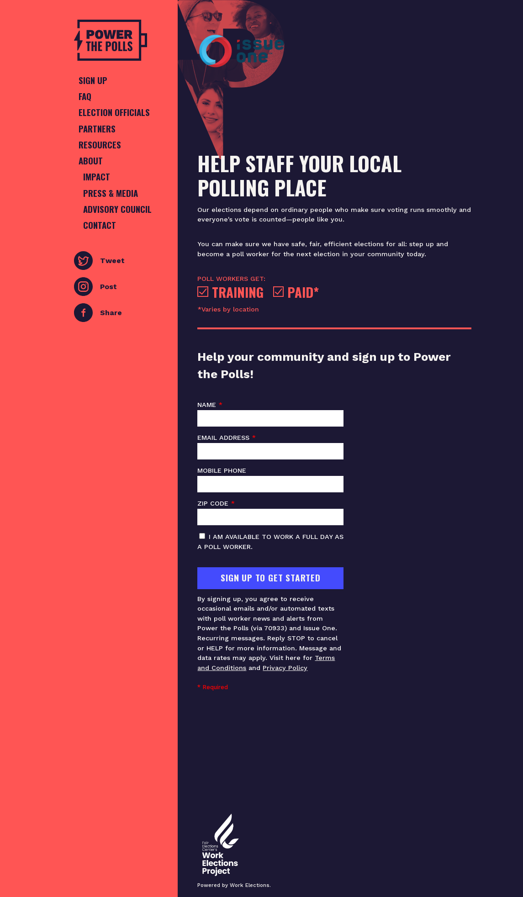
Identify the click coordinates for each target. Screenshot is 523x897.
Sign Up (93, 80)
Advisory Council (117, 209)
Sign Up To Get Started (271, 577)
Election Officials (114, 112)
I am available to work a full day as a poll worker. (270, 541)
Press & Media (110, 193)
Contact (99, 225)
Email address (270, 446)
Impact (96, 176)
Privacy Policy (285, 667)
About (91, 160)
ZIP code (270, 512)
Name (270, 414)
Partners (97, 128)
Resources (100, 144)
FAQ (85, 96)
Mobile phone (270, 479)
